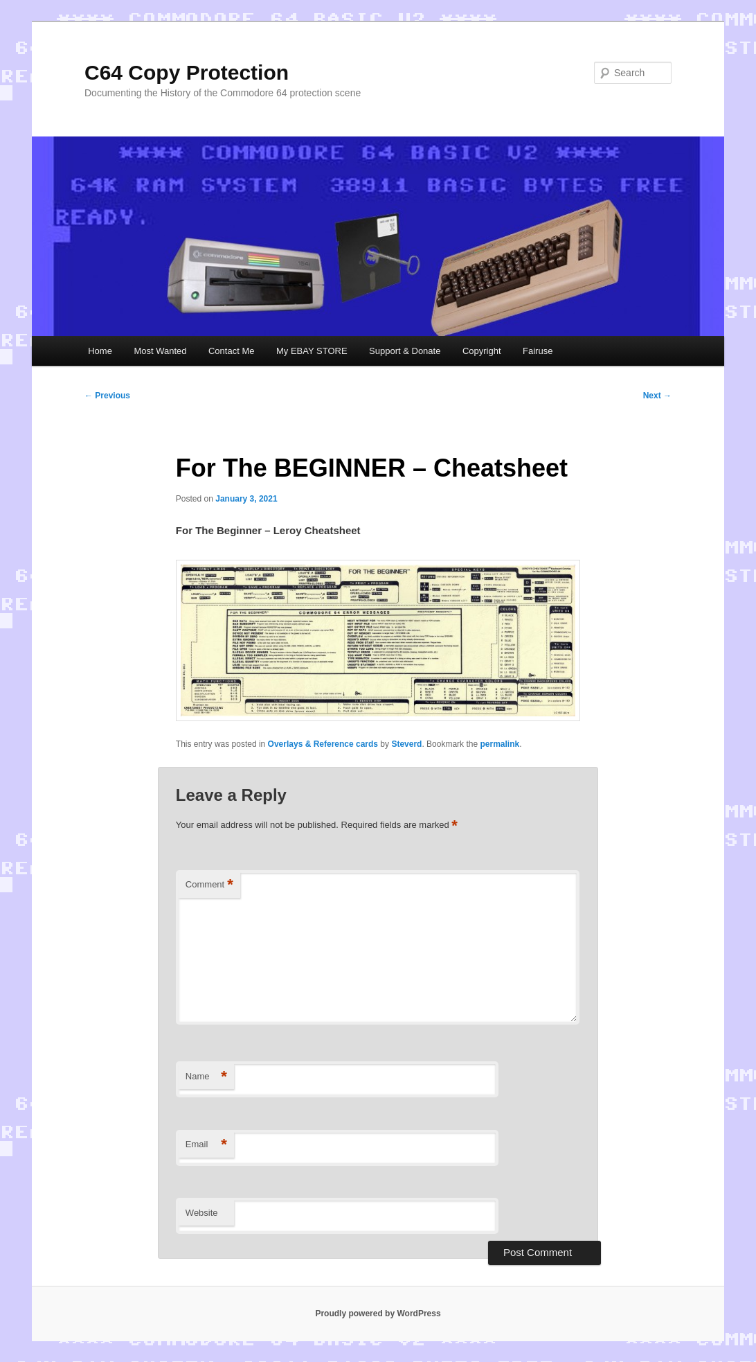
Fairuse (537, 351)
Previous (107, 395)
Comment (209, 885)
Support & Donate (404, 351)
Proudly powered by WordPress (377, 1313)
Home (100, 351)
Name (206, 1077)
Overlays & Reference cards (323, 744)
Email (206, 1145)
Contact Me (231, 351)
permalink (499, 744)
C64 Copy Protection (186, 72)
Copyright (481, 351)
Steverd (406, 744)
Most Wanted (160, 351)
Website (202, 1213)
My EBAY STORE (312, 351)
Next (657, 395)
